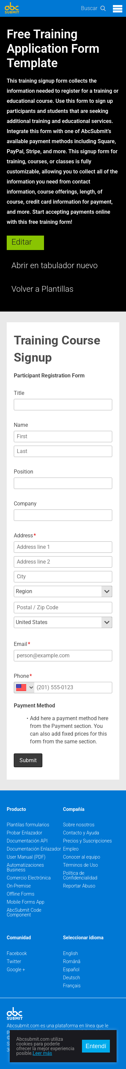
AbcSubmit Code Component (24, 912)
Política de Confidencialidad (80, 875)
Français (72, 985)
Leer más (42, 1053)
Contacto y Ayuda (81, 832)
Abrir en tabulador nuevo (54, 265)
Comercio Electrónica (29, 877)
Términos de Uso (80, 865)
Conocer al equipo (81, 857)
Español (71, 969)
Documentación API (27, 841)
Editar (21, 242)
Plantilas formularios (28, 824)
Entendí (95, 1046)
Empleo (71, 849)
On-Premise (19, 886)
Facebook (17, 953)
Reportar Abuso (79, 886)
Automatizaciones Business (25, 867)
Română (72, 961)
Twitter (14, 961)
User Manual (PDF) (26, 857)
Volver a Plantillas (42, 289)
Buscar (89, 8)
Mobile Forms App (25, 902)
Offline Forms (20, 894)
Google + (16, 969)
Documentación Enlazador (34, 849)
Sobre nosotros (79, 824)
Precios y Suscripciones (87, 841)
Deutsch (71, 977)
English (70, 953)
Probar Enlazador (24, 832)
